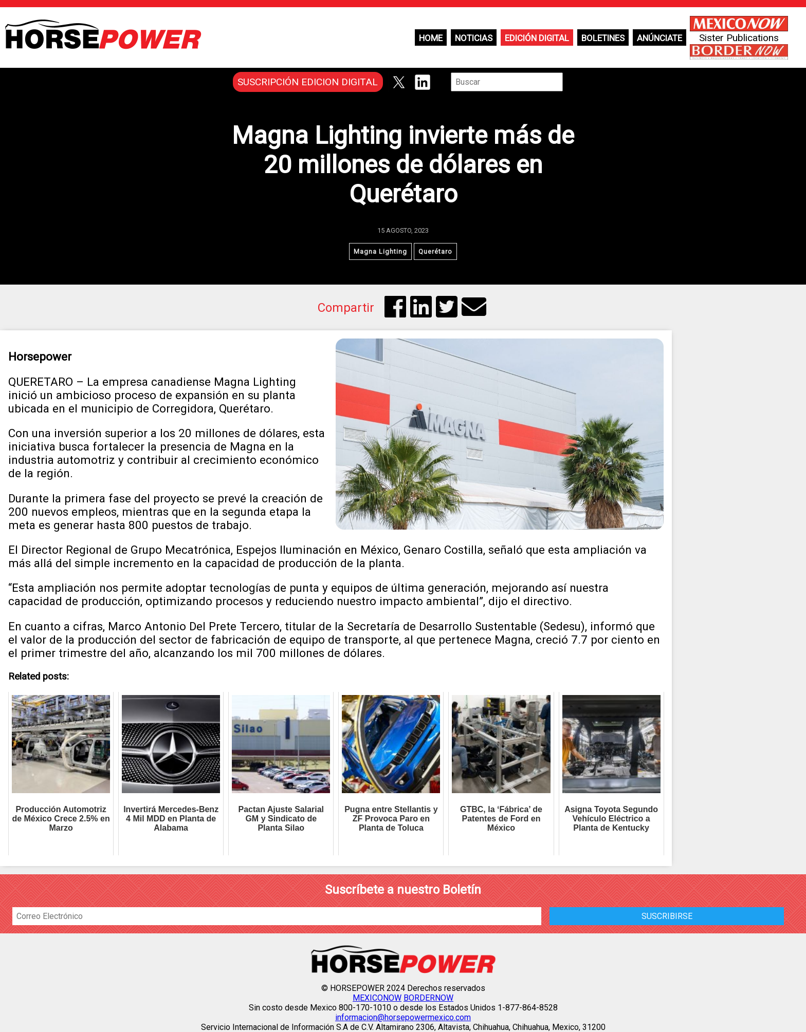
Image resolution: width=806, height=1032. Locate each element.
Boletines (603, 38)
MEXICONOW (377, 998)
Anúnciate (659, 38)
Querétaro (435, 251)
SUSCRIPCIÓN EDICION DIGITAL (307, 82)
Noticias (473, 38)
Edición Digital (537, 38)
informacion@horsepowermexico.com (403, 1017)
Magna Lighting (380, 251)
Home (431, 38)
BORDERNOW (428, 998)
